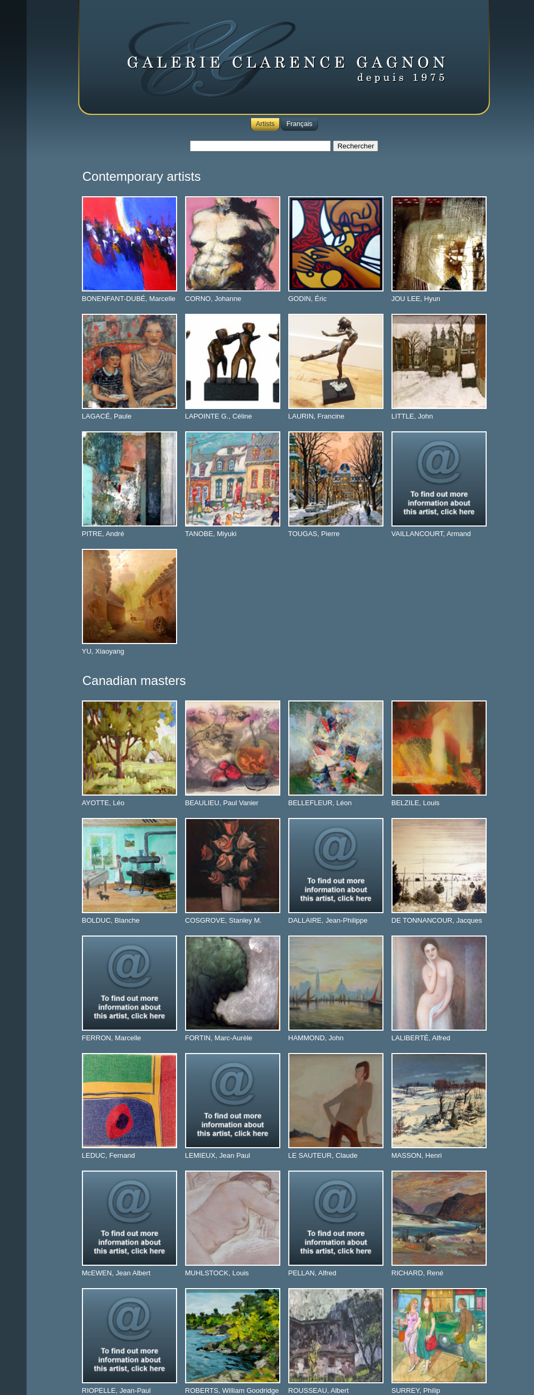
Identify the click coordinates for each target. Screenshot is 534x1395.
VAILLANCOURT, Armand (431, 534)
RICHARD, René (417, 1273)
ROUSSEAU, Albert (318, 1390)
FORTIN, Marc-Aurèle (219, 1038)
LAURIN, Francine (316, 416)
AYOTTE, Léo (103, 803)
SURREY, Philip (415, 1390)
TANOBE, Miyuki (211, 534)
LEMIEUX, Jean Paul (218, 1155)
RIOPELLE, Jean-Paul (116, 1390)
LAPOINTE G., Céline (218, 416)
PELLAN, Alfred (312, 1273)
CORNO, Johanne (213, 299)
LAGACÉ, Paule (107, 416)
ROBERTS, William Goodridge (232, 1390)
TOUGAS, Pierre (314, 534)
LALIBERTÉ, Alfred (420, 1038)
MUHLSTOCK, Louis (217, 1273)
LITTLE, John (412, 416)
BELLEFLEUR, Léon (320, 803)
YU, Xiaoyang (103, 651)
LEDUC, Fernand (108, 1155)
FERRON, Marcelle (111, 1038)
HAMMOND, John (316, 1038)
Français (299, 124)
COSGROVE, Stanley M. (223, 920)
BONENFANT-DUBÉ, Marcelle (129, 299)
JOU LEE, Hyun (415, 299)
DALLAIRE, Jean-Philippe (328, 920)
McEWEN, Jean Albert (116, 1273)
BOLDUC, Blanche (111, 920)
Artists (265, 124)
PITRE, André (103, 534)
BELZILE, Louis (415, 803)
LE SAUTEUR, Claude (323, 1155)
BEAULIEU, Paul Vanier (221, 803)
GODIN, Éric (307, 299)
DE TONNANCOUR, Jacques (436, 920)
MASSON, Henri (416, 1155)
